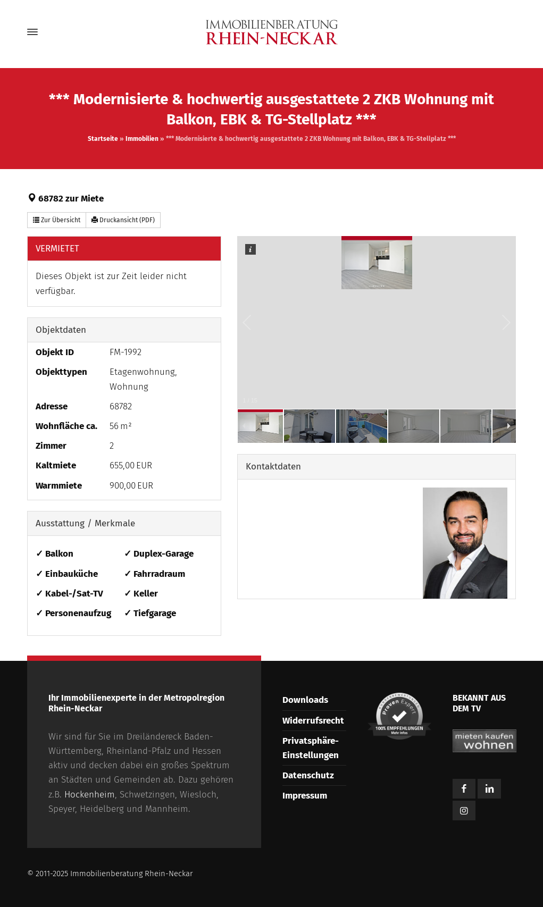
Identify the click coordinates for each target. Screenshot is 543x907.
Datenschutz (308, 775)
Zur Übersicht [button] (56, 220)
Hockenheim (89, 794)
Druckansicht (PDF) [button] (123, 220)
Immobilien (142, 138)
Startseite (103, 138)
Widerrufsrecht (313, 720)
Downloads (305, 700)
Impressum (304, 795)
